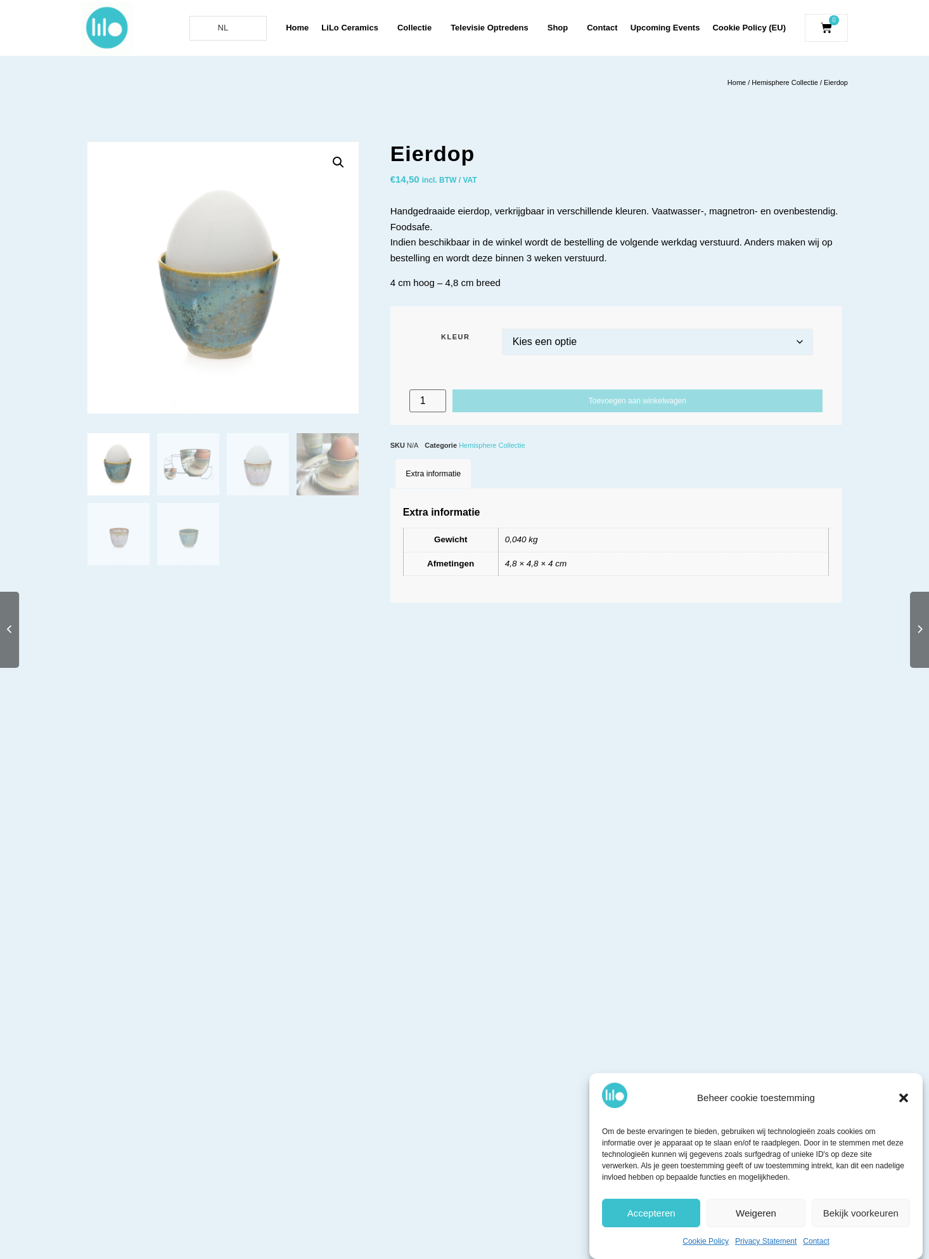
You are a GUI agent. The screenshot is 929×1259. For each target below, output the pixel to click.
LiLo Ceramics (353, 28)
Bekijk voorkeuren (861, 1213)
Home (297, 27)
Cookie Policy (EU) (749, 27)
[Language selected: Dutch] (228, 28)
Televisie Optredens (493, 28)
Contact (816, 1241)
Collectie (417, 28)
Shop (561, 28)
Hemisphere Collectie (785, 82)
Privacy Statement (766, 1241)
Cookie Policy (705, 1241)
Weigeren (756, 1213)
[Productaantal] (427, 400)
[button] (903, 1098)
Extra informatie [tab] (433, 473)
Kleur (455, 337)
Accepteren (651, 1213)
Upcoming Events (665, 27)
